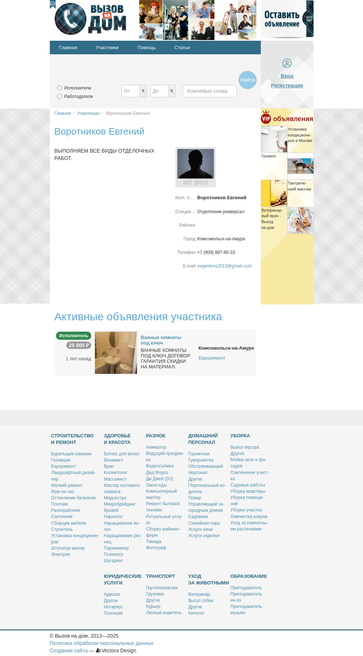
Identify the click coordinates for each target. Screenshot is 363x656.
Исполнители (77, 88)
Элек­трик (60, 554)
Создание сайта (69, 650)
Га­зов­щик (61, 460)
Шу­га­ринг (113, 560)
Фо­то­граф (156, 547)
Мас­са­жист (115, 479)
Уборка (240, 435)
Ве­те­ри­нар (199, 594)
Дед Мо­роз (157, 472)
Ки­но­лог (196, 613)
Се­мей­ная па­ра (204, 523)
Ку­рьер (153, 606)
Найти (247, 80)
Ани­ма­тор (156, 447)
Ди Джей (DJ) (159, 478)
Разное (156, 435)
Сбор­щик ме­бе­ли (68, 523)
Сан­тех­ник (62, 516)
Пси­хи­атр (113, 554)
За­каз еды (156, 485)
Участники (107, 47)
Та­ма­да (154, 541)
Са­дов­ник (198, 516)
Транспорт (160, 576)
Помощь (146, 47)
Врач (109, 466)
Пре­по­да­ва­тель (246, 587)
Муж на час (62, 491)
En (52, 3)
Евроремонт (212, 358)
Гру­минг (269, 156)
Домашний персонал (203, 439)
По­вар (194, 497)
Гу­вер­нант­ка (201, 460)
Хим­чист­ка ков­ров (248, 516)
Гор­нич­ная (199, 453)
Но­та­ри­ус (113, 606)
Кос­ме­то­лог (115, 472)
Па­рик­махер (116, 548)
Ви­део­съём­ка (160, 466)
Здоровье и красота (117, 439)
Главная (68, 47)
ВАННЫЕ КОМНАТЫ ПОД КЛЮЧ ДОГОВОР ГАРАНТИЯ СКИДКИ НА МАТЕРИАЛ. (165, 358)
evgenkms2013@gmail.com (224, 266)
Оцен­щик (113, 613)
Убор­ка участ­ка (246, 510)
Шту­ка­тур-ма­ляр (68, 548)
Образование (248, 576)
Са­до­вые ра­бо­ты (247, 485)
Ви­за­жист (113, 460)
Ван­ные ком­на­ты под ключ (161, 340)
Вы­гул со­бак (200, 600)
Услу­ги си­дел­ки (203, 535)
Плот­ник (59, 504)
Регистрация (287, 85)
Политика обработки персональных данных (101, 643)
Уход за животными (208, 579)
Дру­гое (195, 479)
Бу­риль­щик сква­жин (71, 453)
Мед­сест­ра (115, 497)
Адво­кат (112, 594)
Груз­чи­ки (155, 594)
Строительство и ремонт (72, 439)
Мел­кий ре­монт (67, 485)
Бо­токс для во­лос (122, 453)
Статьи (182, 47)
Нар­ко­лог (113, 516)
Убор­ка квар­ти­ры (247, 491)
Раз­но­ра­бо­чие (65, 510)
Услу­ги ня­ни (200, 529)
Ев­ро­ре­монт (63, 466)
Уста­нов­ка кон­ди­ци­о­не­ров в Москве (300, 135)
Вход (287, 76)
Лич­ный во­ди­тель (164, 612)
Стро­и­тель (62, 529)
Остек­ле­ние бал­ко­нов (73, 497)
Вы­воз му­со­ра (244, 447)
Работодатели (78, 96)
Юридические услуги (123, 579)
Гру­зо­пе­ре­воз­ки (162, 587)
